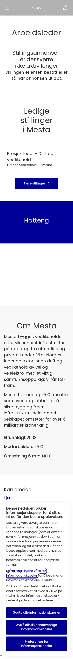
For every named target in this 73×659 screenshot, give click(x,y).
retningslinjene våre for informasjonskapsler (26, 573)
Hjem (8, 497)
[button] (65, 7)
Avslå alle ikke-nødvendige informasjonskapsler (36, 627)
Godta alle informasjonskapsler (37, 612)
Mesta (36, 7)
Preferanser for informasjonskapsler (36, 643)
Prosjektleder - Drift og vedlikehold (36, 157)
